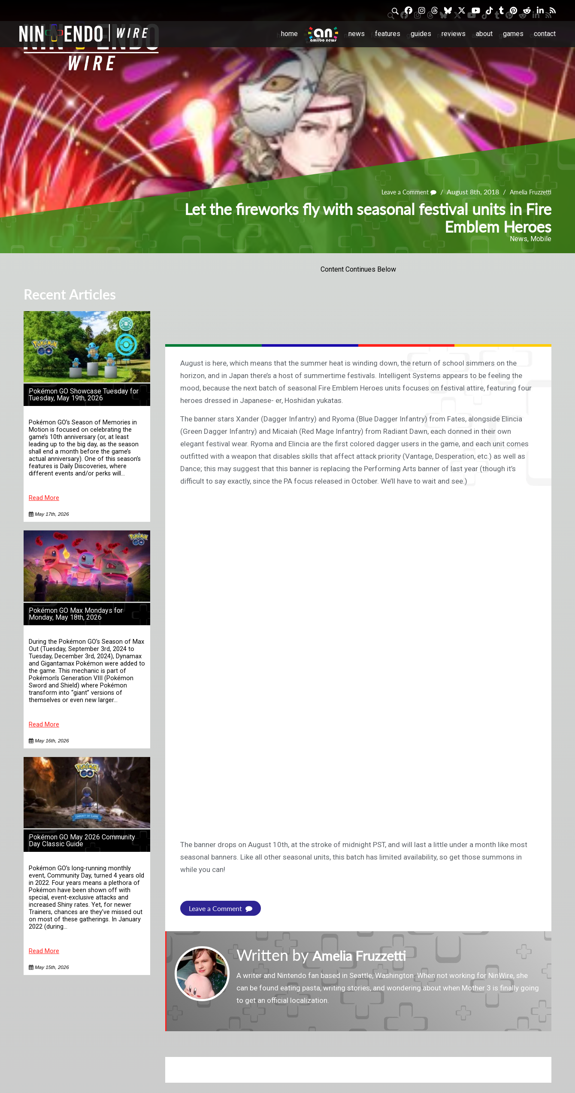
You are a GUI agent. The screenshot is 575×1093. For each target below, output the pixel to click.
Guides (421, 34)
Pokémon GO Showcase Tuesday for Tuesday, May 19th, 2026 (84, 394)
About (484, 34)
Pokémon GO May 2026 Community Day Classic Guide (82, 840)
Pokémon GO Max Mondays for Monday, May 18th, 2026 (76, 613)
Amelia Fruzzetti (527, 192)
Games (513, 34)
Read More (44, 498)
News (356, 34)
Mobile (540, 239)
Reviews (454, 34)
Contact (545, 34)
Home (289, 34)
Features (387, 34)
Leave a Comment (399, 192)
